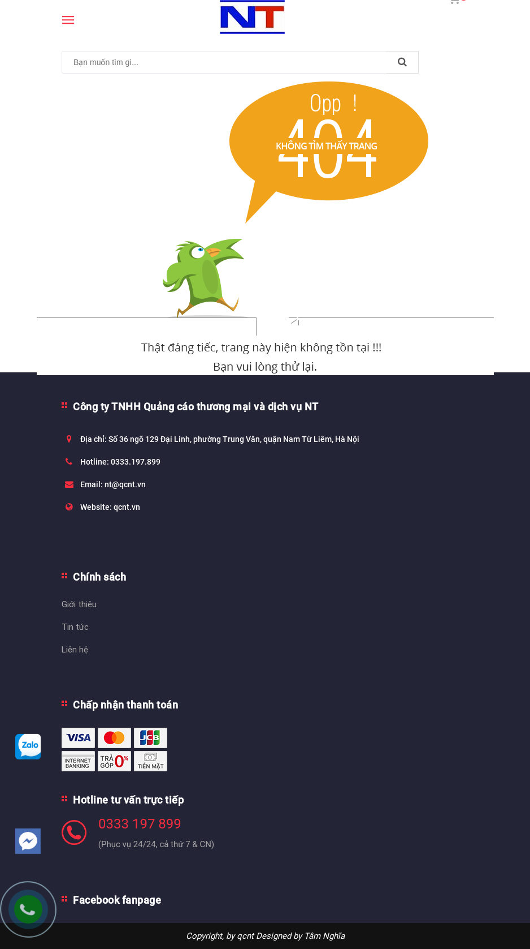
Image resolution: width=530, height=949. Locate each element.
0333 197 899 (139, 824)
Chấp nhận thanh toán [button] (125, 705)
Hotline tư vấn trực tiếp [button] (128, 800)
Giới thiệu (79, 604)
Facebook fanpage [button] (117, 900)
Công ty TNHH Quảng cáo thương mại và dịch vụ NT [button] (196, 407)
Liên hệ (75, 649)
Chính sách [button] (99, 577)
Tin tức (75, 626)
